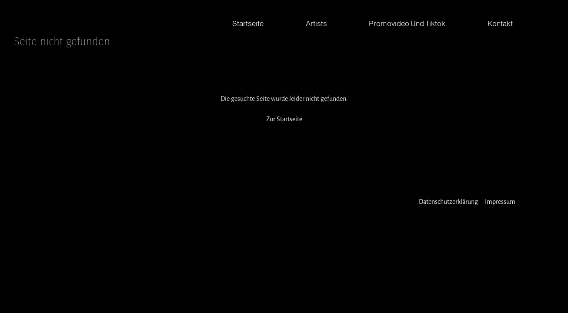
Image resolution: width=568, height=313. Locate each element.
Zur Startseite (284, 119)
